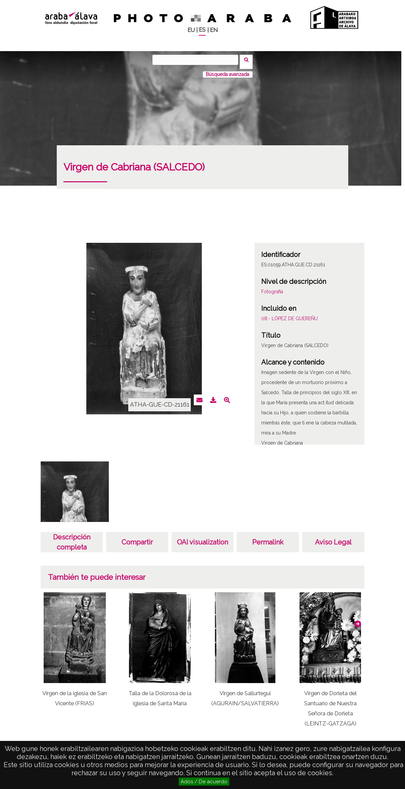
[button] (357, 619)
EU (191, 30)
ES (202, 30)
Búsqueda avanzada (227, 70)
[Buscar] (197, 59)
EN (214, 30)
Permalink (267, 538)
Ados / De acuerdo (204, 782)
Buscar (248, 59)
